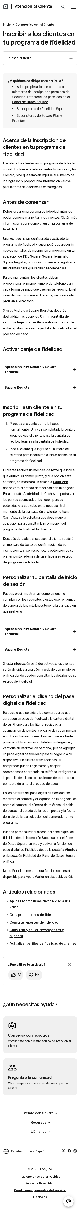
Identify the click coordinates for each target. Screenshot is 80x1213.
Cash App (60, 482)
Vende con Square (40, 1113)
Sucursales (50, 838)
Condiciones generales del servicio (40, 1190)
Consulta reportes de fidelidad (34, 922)
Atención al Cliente (33, 6)
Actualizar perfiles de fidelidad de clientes (43, 944)
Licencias (40, 1197)
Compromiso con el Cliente (35, 24)
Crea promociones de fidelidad (34, 915)
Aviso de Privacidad (40, 1183)
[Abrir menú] (73, 7)
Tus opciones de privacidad (40, 1176)
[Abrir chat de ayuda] (68, 1201)
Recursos (40, 1122)
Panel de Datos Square (30, 102)
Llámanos (40, 1132)
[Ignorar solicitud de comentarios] (69, 964)
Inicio (7, 24)
